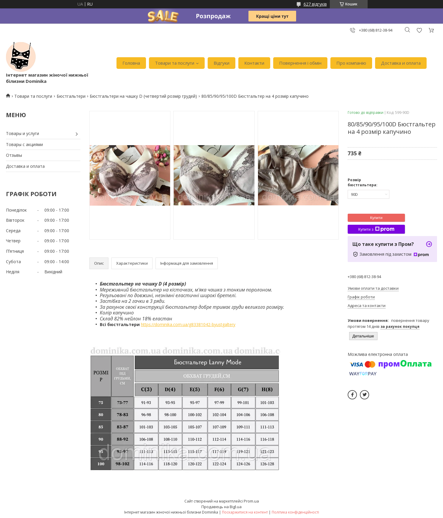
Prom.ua (251, 501)
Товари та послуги (174, 63)
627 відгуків (315, 4)
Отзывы (14, 155)
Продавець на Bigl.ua (221, 506)
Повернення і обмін (300, 63)
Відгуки (221, 63)
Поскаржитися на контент (245, 512)
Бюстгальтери (71, 96)
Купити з (376, 229)
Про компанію (351, 63)
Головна (131, 63)
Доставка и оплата (401, 63)
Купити (376, 217)
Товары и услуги (22, 133)
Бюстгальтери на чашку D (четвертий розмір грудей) (143, 96)
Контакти (254, 63)
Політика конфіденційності (295, 512)
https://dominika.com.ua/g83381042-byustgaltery (188, 324)
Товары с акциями (24, 144)
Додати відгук (419, 30)
